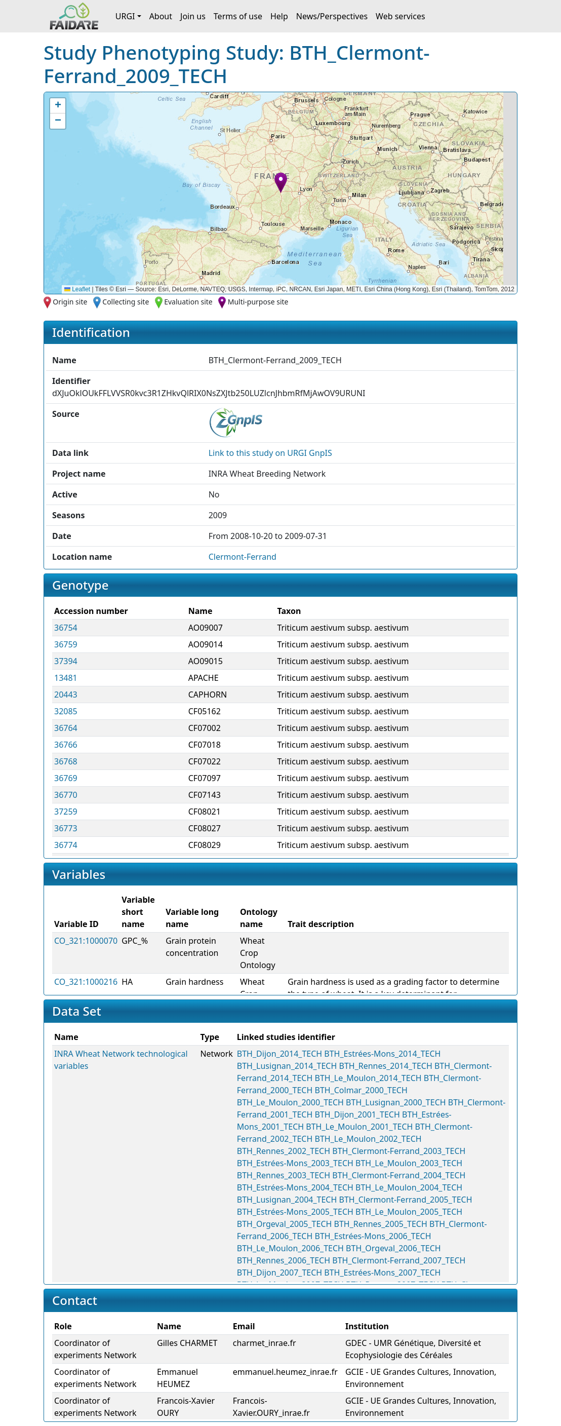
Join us (193, 16)
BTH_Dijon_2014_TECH (279, 1053)
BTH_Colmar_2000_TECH (361, 1090)
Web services (400, 16)
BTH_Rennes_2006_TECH (283, 1260)
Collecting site (125, 301)
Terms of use (238, 16)
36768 (65, 761)
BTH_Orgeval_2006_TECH (393, 1248)
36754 (65, 627)
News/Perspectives (332, 16)
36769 (65, 778)
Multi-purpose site (258, 301)
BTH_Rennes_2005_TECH (380, 1223)
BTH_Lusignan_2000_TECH (396, 1102)
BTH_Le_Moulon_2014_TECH (368, 1078)
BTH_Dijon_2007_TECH (279, 1272)
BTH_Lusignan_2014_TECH (287, 1065)
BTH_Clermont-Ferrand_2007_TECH (398, 1260)
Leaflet (77, 289)
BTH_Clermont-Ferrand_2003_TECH (398, 1151)
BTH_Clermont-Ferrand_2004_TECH (398, 1175)
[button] (280, 182)
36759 (65, 644)
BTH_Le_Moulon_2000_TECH (290, 1102)
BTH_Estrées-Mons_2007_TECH (382, 1272)
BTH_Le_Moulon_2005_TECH (408, 1211)
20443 (65, 694)
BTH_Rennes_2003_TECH (283, 1175)
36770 (65, 794)
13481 (65, 677)
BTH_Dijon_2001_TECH (357, 1114)
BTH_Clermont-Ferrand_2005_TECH (405, 1199)
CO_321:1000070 (85, 940)
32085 (65, 711)
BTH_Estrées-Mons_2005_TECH (295, 1211)
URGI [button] (125, 16)
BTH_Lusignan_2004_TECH (287, 1199)
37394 (65, 661)
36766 (65, 744)
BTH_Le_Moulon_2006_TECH (290, 1248)
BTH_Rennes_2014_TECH (385, 1065)
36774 (65, 845)
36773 (65, 828)
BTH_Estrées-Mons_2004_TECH (295, 1187)
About (160, 16)
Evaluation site (188, 301)
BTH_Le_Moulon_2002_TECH (368, 1138)
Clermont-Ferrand (242, 556)
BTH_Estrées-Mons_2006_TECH (373, 1236)
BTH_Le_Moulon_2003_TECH (408, 1163)
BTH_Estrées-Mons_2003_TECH (295, 1163)
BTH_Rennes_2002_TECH (283, 1151)
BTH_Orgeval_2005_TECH (284, 1223)
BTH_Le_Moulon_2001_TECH (359, 1126)
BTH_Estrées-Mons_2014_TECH (382, 1053)
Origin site (70, 301)
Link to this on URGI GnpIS (270, 452)
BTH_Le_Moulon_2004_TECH (408, 1187)
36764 (65, 728)
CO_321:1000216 (85, 981)
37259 (65, 811)
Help (279, 16)
